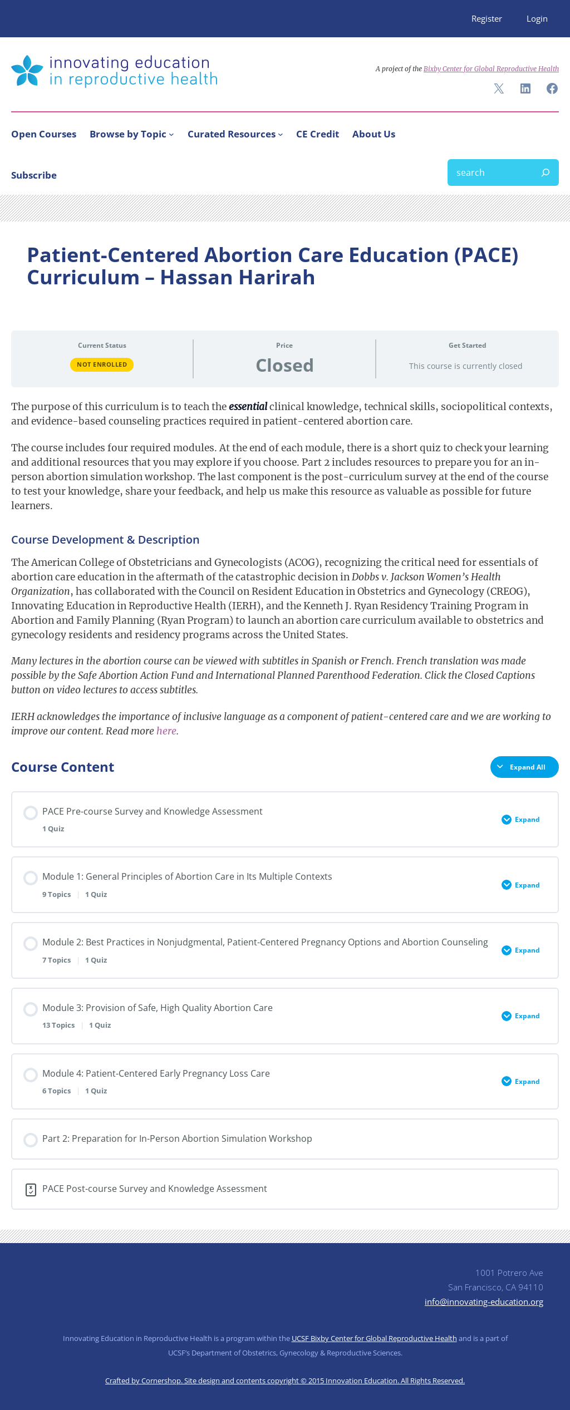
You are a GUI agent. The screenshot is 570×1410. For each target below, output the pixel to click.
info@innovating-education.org (484, 1301)
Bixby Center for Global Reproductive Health (491, 69)
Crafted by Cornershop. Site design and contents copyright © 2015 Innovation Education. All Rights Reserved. (285, 1381)
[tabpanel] (285, 569)
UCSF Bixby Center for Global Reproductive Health (374, 1338)
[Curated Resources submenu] (280, 134)
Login (537, 18)
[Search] (545, 172)
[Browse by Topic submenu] (171, 134)
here (166, 731)
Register (486, 18)
